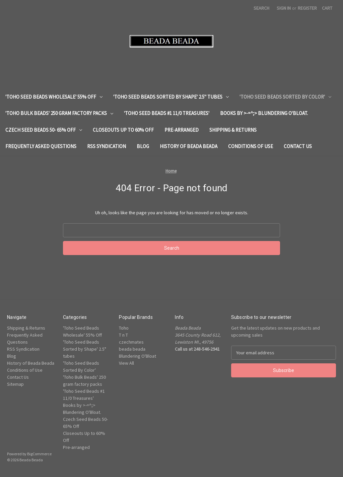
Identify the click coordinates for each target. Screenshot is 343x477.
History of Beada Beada (188, 146)
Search (261, 8)
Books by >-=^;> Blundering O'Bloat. (264, 113)
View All (126, 363)
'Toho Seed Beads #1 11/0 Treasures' (166, 113)
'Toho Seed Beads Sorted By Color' (285, 97)
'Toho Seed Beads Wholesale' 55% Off (53, 97)
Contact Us (298, 146)
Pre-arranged (181, 130)
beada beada (132, 349)
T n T (123, 335)
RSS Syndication (106, 146)
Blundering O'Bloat (137, 356)
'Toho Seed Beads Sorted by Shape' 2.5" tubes (171, 97)
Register (307, 8)
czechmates (131, 342)
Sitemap (15, 384)
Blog (143, 146)
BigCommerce (39, 453)
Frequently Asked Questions (40, 146)
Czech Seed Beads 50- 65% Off (43, 130)
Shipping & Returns (233, 130)
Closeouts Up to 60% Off (123, 130)
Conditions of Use (250, 146)
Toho (124, 328)
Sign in (284, 8)
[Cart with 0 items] (327, 8)
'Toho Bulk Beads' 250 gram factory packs (59, 113)
